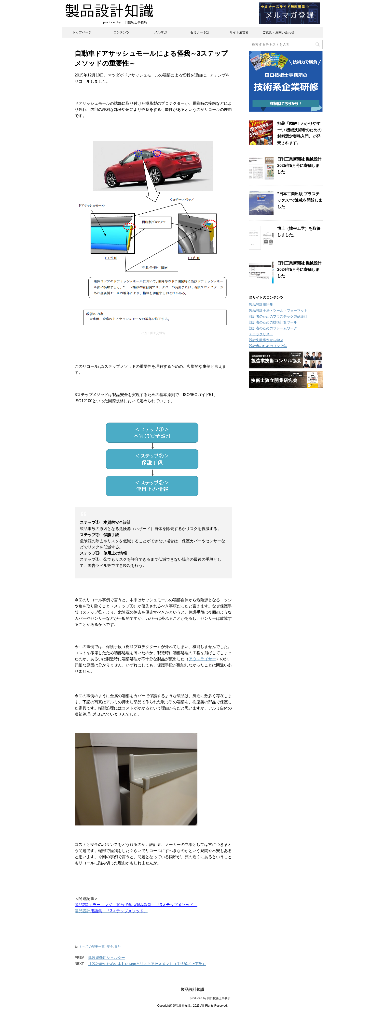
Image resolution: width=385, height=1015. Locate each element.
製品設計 (82, 911)
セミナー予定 (199, 32)
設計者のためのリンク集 (268, 346)
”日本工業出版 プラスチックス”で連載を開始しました (299, 200)
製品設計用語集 (261, 305)
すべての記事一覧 (92, 946)
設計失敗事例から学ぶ (266, 340)
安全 (110, 946)
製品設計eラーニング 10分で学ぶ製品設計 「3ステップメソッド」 (136, 905)
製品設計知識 (192, 989)
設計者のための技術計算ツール (273, 322)
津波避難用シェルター (106, 958)
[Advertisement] (286, 468)
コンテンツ (121, 32)
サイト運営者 (239, 32)
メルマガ (160, 32)
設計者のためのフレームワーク (273, 328)
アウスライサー (202, 659)
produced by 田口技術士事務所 (192, 998)
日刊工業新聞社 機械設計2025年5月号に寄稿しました (299, 165)
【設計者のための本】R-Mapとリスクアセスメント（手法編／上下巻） (147, 964)
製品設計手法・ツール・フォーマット (278, 310)
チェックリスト (261, 334)
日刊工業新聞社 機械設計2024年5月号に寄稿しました (299, 269)
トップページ (82, 32)
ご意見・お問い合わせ (278, 32)
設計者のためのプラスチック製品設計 (278, 316)
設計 (118, 946)
